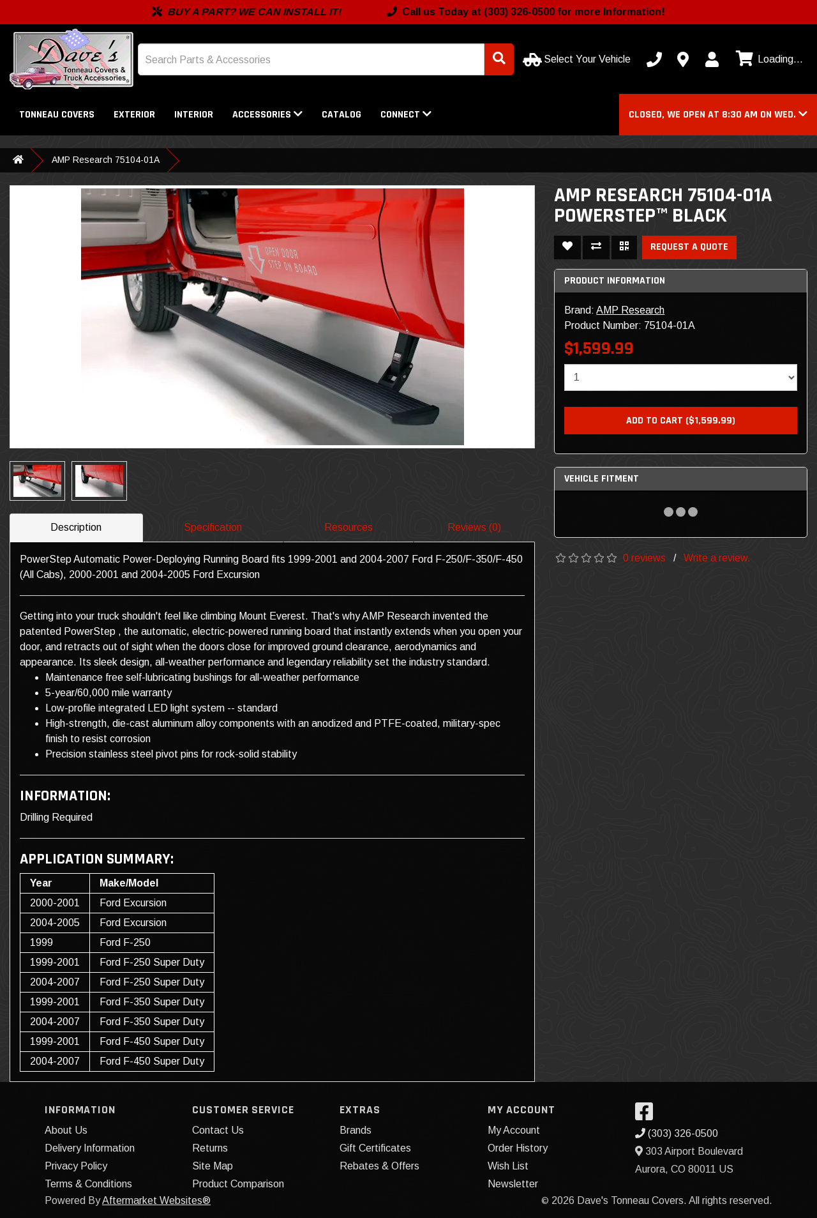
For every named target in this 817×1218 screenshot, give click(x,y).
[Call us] (654, 59)
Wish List (508, 1166)
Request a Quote (689, 247)
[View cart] (768, 59)
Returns (210, 1148)
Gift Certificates (375, 1148)
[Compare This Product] (596, 247)
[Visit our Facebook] (647, 1115)
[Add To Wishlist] (567, 247)
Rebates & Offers (379, 1166)
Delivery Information (90, 1148)
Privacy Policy (76, 1166)
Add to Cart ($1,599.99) (680, 420)
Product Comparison (238, 1183)
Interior (193, 114)
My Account (514, 1130)
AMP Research (630, 310)
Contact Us (218, 1130)
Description (75, 527)
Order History (518, 1148)
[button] (718, 114)
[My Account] (711, 59)
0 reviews (644, 557)
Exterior (134, 114)
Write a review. (717, 557)
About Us (66, 1130)
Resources (348, 527)
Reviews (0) (474, 527)
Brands (355, 1130)
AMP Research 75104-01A (106, 160)
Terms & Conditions (88, 1183)
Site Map (212, 1166)
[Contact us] (683, 59)
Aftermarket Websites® (156, 1200)
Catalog (341, 114)
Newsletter (513, 1183)
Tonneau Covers (56, 114)
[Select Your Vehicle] (578, 59)
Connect (405, 114)
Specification (213, 527)
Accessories (267, 114)
